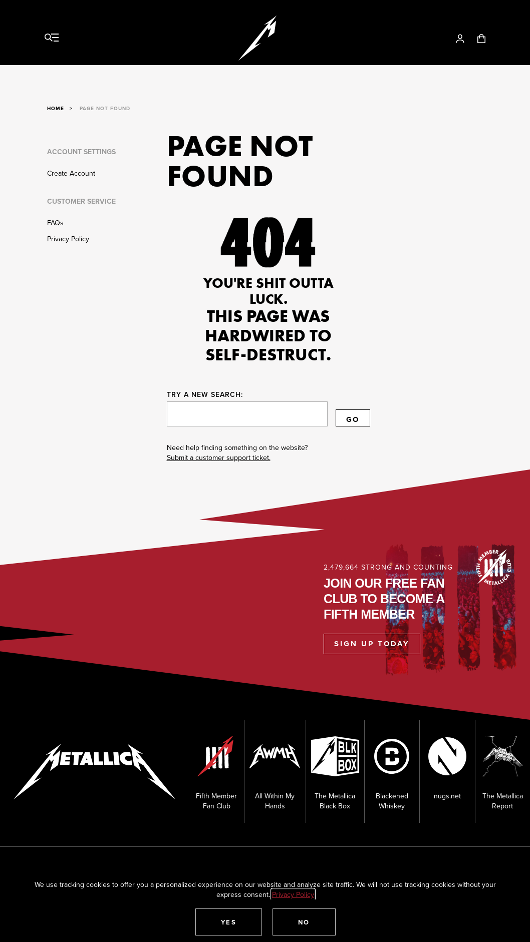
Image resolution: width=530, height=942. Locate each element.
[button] (228, 921)
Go (353, 419)
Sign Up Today (372, 643)
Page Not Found (105, 108)
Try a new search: (205, 394)
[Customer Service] (95, 231)
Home (55, 108)
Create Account (71, 173)
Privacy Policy (68, 239)
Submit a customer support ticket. (219, 457)
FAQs (55, 223)
